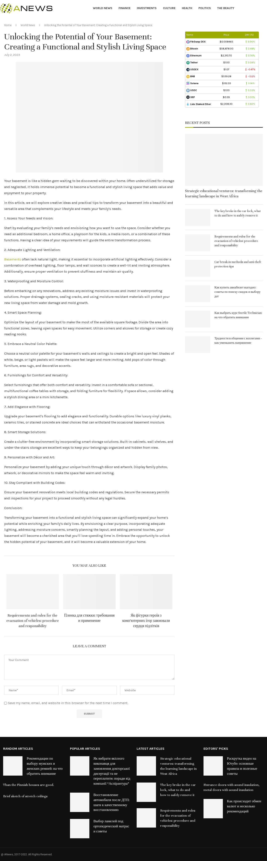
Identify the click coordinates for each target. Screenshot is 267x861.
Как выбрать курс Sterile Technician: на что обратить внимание (238, 315)
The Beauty (225, 8)
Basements (12, 259)
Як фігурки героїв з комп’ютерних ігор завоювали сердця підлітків (146, 620)
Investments (147, 8)
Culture (169, 8)
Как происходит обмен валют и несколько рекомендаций (244, 806)
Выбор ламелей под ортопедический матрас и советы (111, 826)
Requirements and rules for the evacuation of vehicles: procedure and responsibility (32, 620)
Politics (204, 8)
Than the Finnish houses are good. (28, 785)
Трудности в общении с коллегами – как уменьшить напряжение (238, 341)
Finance (125, 8)
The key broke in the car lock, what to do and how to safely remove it (237, 213)
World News (102, 8)
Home (8, 25)
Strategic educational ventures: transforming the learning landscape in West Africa (223, 193)
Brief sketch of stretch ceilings (25, 796)
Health (187, 8)
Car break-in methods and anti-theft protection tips (237, 264)
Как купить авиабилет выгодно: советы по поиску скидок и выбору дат (237, 292)
